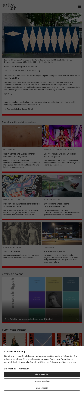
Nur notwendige (42, 381)
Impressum (23, 368)
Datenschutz (10, 368)
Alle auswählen (42, 374)
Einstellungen (42, 387)
